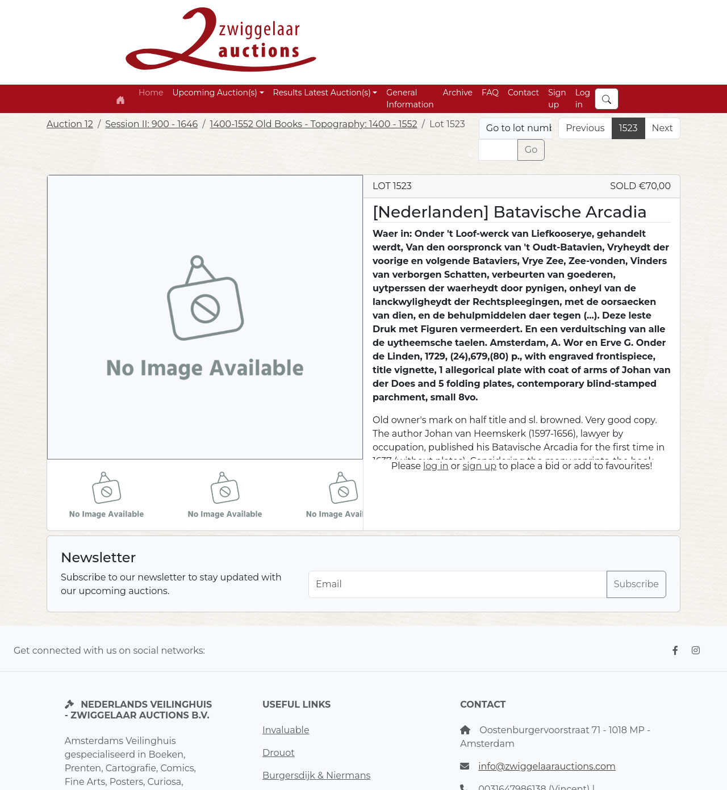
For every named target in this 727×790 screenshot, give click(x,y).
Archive (458, 92)
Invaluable (286, 730)
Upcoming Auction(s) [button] (214, 92)
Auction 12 (70, 124)
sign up (479, 466)
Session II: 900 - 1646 (151, 124)
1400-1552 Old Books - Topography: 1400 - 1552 (313, 124)
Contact (523, 92)
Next (662, 128)
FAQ (490, 92)
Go (531, 149)
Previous (585, 128)
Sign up (557, 98)
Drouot (278, 752)
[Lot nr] (498, 150)
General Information (409, 98)
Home (151, 92)
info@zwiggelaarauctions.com (547, 766)
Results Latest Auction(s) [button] (322, 92)
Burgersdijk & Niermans (316, 775)
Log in (583, 98)
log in (436, 466)
